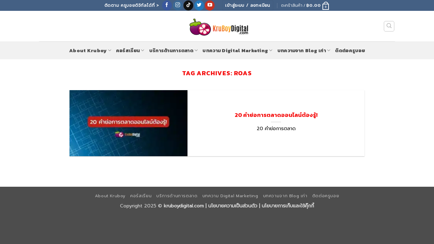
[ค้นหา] (389, 26)
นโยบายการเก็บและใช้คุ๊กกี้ (288, 205)
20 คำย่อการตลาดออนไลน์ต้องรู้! (276, 115)
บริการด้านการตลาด (173, 50)
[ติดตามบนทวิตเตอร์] (199, 5)
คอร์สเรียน (130, 50)
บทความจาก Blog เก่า (304, 50)
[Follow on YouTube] (210, 5)
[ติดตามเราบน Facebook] (167, 5)
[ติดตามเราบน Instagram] (178, 5)
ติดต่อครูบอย (350, 50)
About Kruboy (90, 50)
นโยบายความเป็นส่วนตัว (232, 205)
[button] (305, 5)
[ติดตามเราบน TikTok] (188, 5)
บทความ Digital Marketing (237, 50)
